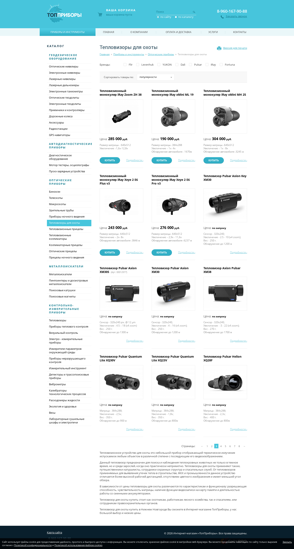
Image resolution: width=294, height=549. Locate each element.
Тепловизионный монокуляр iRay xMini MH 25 (225, 93)
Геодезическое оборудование (63, 56)
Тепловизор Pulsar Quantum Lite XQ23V (173, 358)
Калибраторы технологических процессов (67, 392)
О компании (139, 32)
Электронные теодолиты (65, 104)
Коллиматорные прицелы (65, 245)
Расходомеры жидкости (64, 400)
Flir (130, 64)
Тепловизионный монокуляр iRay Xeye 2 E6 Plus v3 (119, 179)
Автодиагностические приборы (70, 145)
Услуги (213, 32)
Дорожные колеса (60, 116)
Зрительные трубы (61, 210)
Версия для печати (235, 48)
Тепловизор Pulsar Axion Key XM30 (224, 178)
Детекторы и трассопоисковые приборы (69, 376)
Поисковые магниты (62, 296)
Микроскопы (57, 204)
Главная (105, 54)
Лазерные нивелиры (62, 79)
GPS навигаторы (59, 135)
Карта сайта (54, 532)
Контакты (239, 32)
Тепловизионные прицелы (66, 229)
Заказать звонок (236, 16)
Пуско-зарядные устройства (67, 171)
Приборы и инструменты (128, 54)
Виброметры (57, 384)
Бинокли (54, 191)
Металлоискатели (66, 266)
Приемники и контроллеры (67, 110)
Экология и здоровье (62, 406)
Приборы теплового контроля (68, 326)
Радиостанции (58, 129)
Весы (52, 413)
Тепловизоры (57, 320)
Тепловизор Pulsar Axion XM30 (170, 270)
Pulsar (198, 64)
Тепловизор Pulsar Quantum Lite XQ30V (121, 358)
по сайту (165, 17)
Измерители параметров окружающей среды (65, 350)
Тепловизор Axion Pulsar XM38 (221, 270)
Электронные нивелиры (64, 73)
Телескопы (56, 198)
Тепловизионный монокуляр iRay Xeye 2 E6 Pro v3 (171, 179)
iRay (213, 64)
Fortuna (230, 64)
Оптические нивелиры (63, 66)
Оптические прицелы (63, 251)
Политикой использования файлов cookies (78, 545)
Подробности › (134, 160)
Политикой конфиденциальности (33, 545)
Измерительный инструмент (67, 368)
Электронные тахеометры (66, 91)
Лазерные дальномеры (64, 85)
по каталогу (186, 17)
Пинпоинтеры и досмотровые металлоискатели (68, 282)
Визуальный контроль (63, 333)
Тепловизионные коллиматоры (60, 237)
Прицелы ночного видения (66, 257)
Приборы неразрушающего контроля (67, 360)
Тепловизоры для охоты (69, 223)
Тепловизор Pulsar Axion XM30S (118, 270)
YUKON (167, 64)
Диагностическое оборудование (60, 157)
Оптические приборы (161, 54)
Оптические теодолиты (64, 97)
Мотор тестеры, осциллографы (69, 165)
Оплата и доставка (178, 32)
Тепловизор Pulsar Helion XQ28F (222, 358)
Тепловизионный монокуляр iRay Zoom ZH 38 (121, 93)
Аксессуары (56, 122)
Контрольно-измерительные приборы (64, 308)
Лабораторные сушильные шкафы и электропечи (66, 420)
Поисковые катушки (62, 290)
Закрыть (287, 541)
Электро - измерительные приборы (65, 340)
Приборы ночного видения (67, 216)
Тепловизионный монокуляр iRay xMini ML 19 (173, 93)
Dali (183, 64)
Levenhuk (147, 64)
